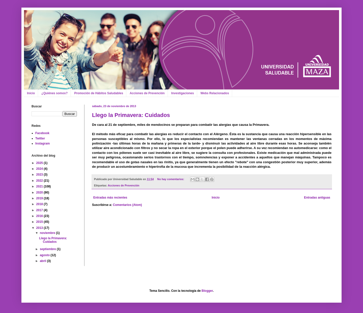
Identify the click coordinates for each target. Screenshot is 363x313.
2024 (40, 169)
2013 (40, 228)
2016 (40, 216)
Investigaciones (182, 93)
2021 (40, 186)
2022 (40, 180)
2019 (40, 198)
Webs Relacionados (214, 93)
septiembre (48, 249)
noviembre (48, 233)
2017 (40, 210)
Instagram (42, 143)
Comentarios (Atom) (127, 205)
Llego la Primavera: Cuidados (131, 115)
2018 (40, 204)
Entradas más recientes (110, 197)
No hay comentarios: (171, 179)
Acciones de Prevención (147, 93)
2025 (40, 163)
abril (43, 261)
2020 (40, 192)
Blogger (207, 291)
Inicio (31, 93)
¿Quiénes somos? (54, 93)
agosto (45, 255)
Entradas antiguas (317, 197)
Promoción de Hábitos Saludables (98, 93)
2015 (40, 222)
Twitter (40, 138)
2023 (40, 174)
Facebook (42, 133)
